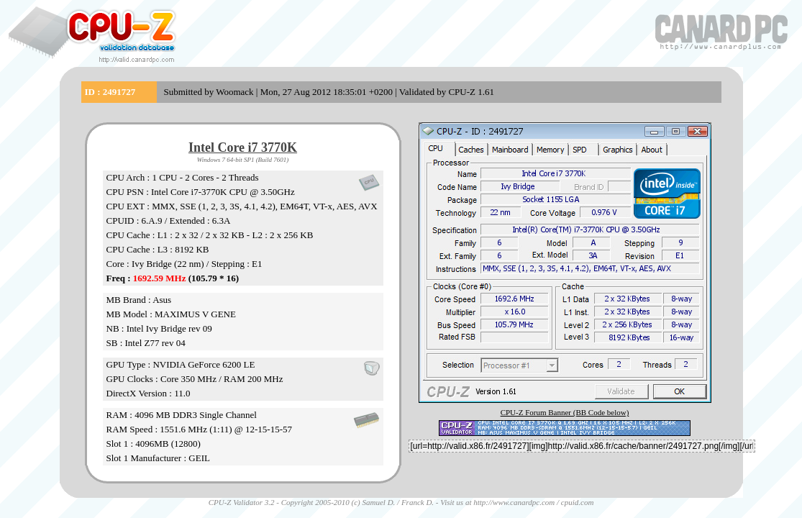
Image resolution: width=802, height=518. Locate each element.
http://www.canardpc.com (514, 502)
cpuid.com (577, 502)
